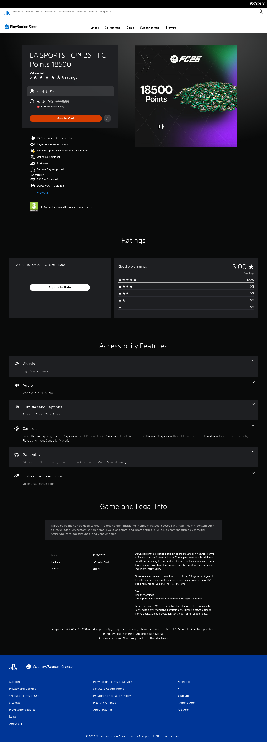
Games (16, 11)
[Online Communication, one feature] (133, 475)
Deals (130, 23)
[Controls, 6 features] (133, 429)
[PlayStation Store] (21, 22)
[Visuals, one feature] (133, 362)
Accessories (65, 11)
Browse (170, 23)
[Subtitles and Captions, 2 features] (133, 406)
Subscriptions (149, 23)
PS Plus (49, 11)
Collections (112, 23)
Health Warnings (144, 591)
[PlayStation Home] (7, 12)
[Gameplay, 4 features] (133, 453)
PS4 (37, 11)
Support (104, 11)
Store (91, 11)
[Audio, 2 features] (133, 384)
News (80, 11)
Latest (94, 23)
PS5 (28, 11)
